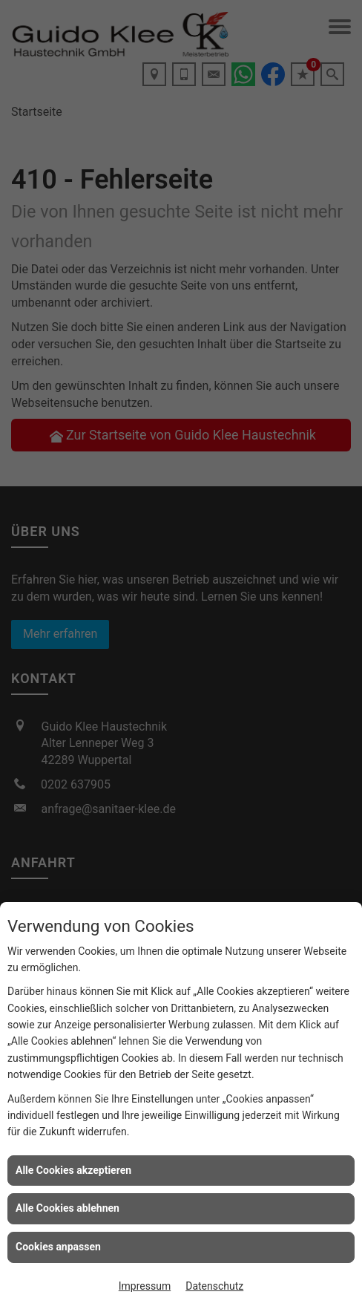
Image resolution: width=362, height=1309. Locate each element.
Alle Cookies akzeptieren (73, 1170)
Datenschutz (214, 1286)
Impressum (145, 1286)
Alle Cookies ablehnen (67, 1208)
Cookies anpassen (58, 1247)
